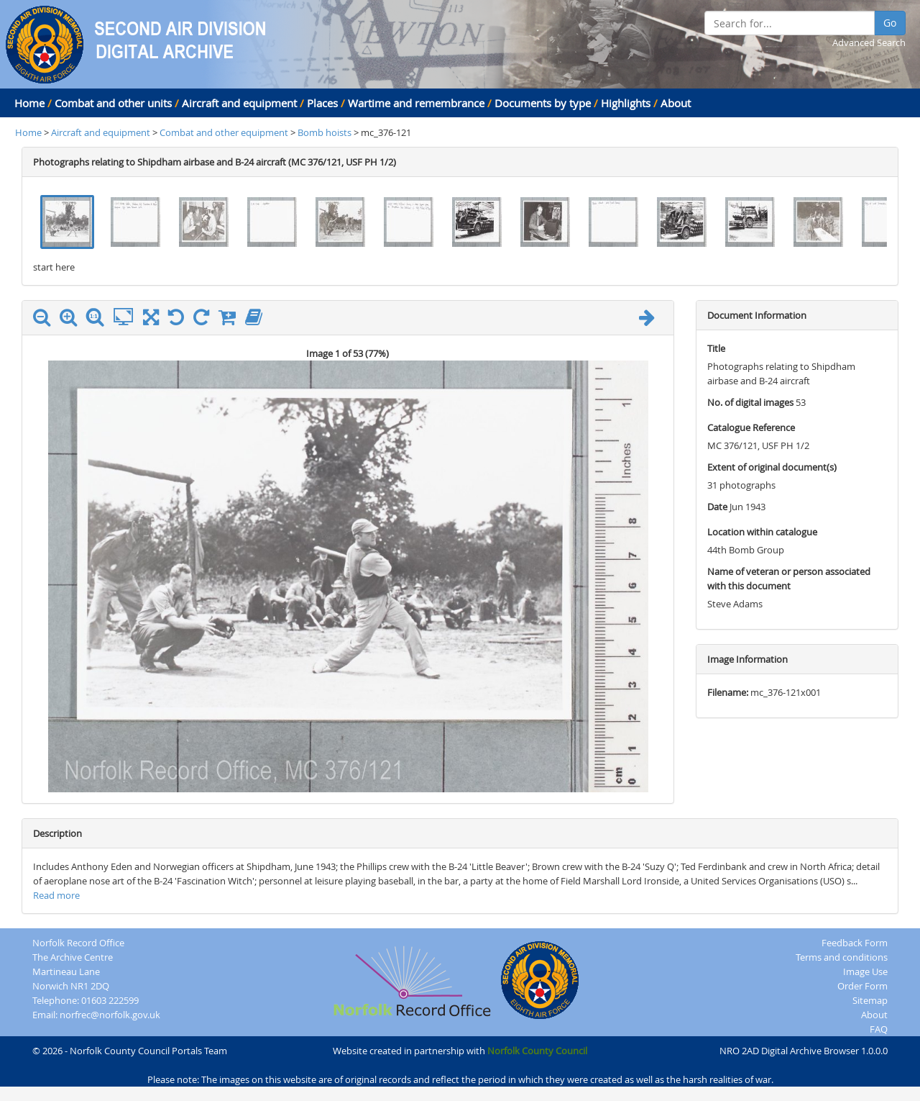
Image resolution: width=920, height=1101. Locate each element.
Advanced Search (869, 42)
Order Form (862, 985)
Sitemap (870, 1000)
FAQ (879, 1029)
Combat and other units (113, 103)
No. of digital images (750, 402)
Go (889, 23)
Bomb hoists (324, 132)
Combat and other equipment (224, 132)
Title (716, 348)
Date (717, 506)
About (676, 103)
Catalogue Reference (751, 427)
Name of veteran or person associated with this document (788, 578)
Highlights (625, 103)
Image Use (865, 971)
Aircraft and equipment (239, 103)
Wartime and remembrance (416, 103)
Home (29, 103)
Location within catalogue (762, 531)
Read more (56, 895)
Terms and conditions (842, 957)
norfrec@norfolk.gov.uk (110, 1014)
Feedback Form (855, 942)
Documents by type (542, 103)
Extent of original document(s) (772, 467)
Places (322, 103)
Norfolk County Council (537, 1050)
